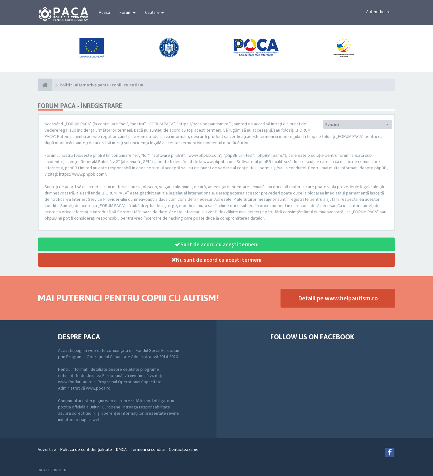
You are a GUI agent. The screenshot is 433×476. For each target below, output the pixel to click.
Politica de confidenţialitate (86, 449)
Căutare (154, 12)
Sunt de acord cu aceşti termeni (217, 244)
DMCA (121, 449)
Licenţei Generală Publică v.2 (91, 161)
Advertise (47, 449)
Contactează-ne (184, 449)
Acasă (104, 12)
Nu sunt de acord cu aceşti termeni (216, 259)
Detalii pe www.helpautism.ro (338, 298)
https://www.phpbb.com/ (82, 174)
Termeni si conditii (148, 449)
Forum (128, 12)
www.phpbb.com (219, 161)
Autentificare (378, 11)
